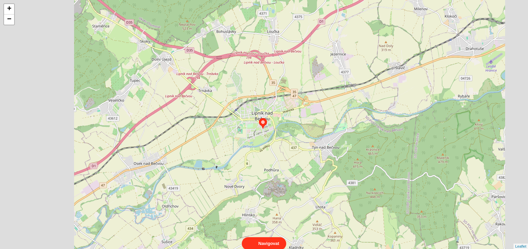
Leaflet (520, 240)
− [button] (9, 20)
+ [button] (9, 9)
